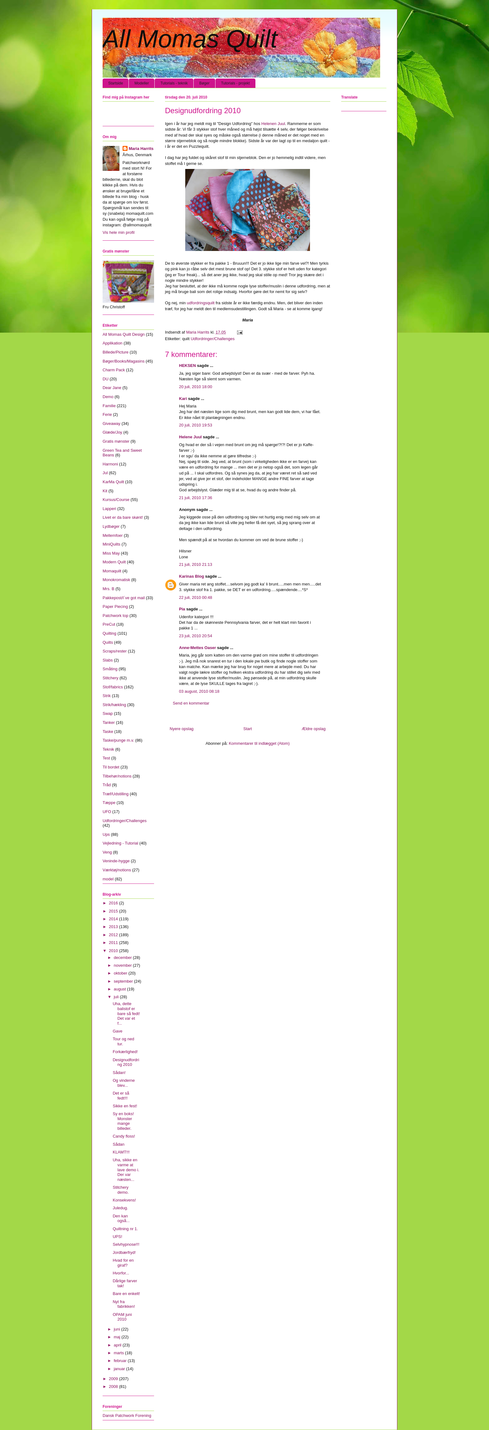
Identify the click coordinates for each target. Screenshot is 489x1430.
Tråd (107, 784)
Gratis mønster (116, 441)
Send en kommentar (191, 703)
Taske (108, 731)
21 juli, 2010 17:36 (195, 497)
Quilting (109, 633)
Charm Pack (114, 370)
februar (121, 1360)
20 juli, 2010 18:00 (195, 386)
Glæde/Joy (112, 432)
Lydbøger (111, 526)
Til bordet (111, 767)
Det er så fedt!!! (121, 1095)
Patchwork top (115, 615)
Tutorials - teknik (174, 83)
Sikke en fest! (125, 1106)
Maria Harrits (141, 148)
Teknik (108, 749)
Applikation (113, 343)
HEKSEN (187, 365)
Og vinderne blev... (124, 1083)
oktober (121, 973)
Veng (107, 852)
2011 (114, 942)
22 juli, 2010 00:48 (195, 597)
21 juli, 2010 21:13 (195, 564)
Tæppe (109, 802)
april (118, 1345)
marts (119, 1353)
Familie (109, 405)
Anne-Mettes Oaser (197, 647)
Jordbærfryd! (124, 1252)
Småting (110, 669)
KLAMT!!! (121, 1152)
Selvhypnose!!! (126, 1244)
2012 (114, 934)
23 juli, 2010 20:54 (195, 635)
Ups (106, 834)
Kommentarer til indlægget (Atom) (259, 743)
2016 (114, 903)
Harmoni (110, 464)
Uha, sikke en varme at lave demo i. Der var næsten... (126, 1170)
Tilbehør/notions (117, 776)
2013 (114, 926)
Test (106, 758)
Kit (105, 491)
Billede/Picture (115, 352)
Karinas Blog (191, 576)
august (120, 989)
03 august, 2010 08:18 (199, 691)
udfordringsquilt (201, 303)
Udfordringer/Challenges (213, 338)
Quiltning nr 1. (125, 1228)
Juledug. (120, 1208)
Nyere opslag (182, 728)
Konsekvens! (124, 1200)
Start (247, 728)
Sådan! (119, 1072)
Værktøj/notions (117, 870)
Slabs (108, 660)
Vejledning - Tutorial (120, 843)
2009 (114, 1378)
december (123, 957)
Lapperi (109, 508)
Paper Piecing (115, 606)
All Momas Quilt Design (124, 334)
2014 (114, 919)
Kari (183, 398)
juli (117, 996)
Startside (115, 83)
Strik (107, 695)
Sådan (118, 1144)
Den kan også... (121, 1218)
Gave (117, 1031)
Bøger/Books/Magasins (123, 361)
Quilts (108, 642)
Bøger (204, 83)
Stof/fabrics (113, 687)
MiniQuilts (111, 544)
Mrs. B (108, 588)
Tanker (109, 722)
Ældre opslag (314, 728)
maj (118, 1337)
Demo (108, 396)
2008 (114, 1386)
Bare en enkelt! (126, 1293)
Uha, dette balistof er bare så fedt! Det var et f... (126, 1013)
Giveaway (111, 423)
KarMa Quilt (113, 481)
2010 (114, 950)
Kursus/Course (116, 499)
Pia (182, 609)
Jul (105, 472)
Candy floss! (124, 1136)
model (108, 879)
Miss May (111, 553)
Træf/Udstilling (115, 794)
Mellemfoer (113, 535)
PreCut (109, 624)
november (123, 965)
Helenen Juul (273, 123)
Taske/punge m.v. (118, 740)
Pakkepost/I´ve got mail (124, 597)
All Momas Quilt (190, 39)
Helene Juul (190, 437)
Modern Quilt (114, 562)
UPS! (117, 1236)
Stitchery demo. (120, 1190)
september (124, 981)
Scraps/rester (115, 651)
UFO (107, 811)
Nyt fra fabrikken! (124, 1304)
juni (117, 1329)
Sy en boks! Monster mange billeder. (123, 1121)
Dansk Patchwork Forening (127, 1415)
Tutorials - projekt (235, 83)
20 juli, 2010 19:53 (195, 425)
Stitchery (111, 678)
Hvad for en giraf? (123, 1263)
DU (106, 379)
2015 (114, 911)
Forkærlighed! (125, 1051)
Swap (108, 713)
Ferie (107, 414)
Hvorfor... (121, 1273)
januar (120, 1368)
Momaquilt (112, 571)
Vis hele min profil (118, 232)
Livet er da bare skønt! (123, 517)
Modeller (141, 83)
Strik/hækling (114, 704)
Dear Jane (112, 387)
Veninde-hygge (116, 861)
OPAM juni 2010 (122, 1317)
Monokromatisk (116, 579)
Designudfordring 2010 (126, 1062)
